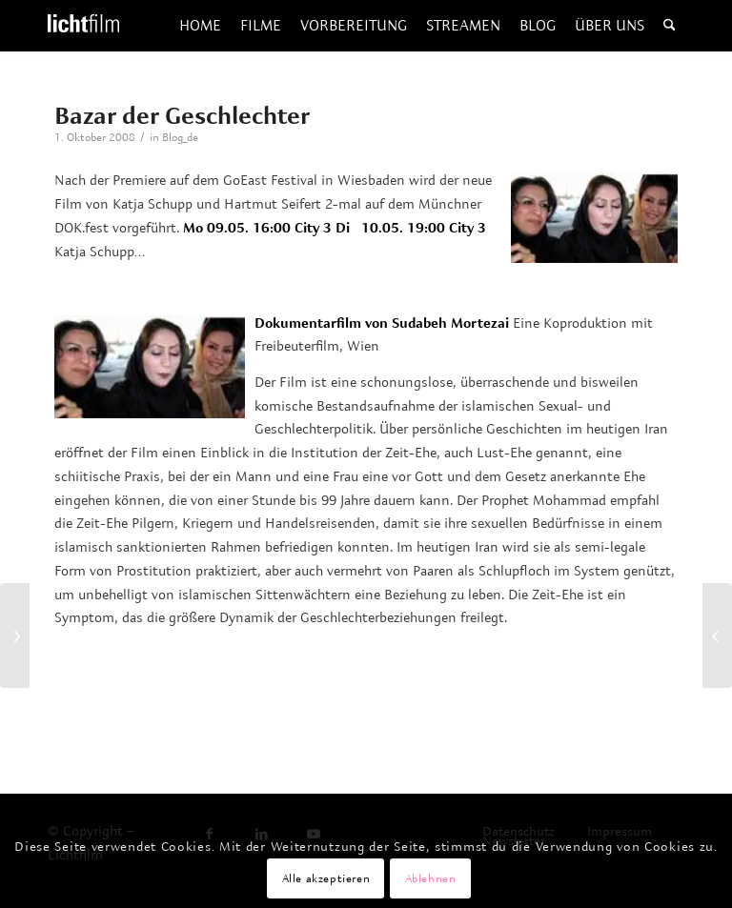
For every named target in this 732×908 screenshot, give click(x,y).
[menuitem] (200, 25)
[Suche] (669, 25)
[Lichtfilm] (83, 25)
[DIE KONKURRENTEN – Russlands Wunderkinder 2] (717, 635)
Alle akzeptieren (326, 878)
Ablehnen (431, 878)
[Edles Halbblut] (15, 635)
